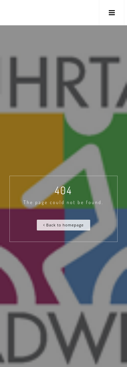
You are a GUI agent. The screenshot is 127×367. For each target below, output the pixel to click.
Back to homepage (63, 224)
